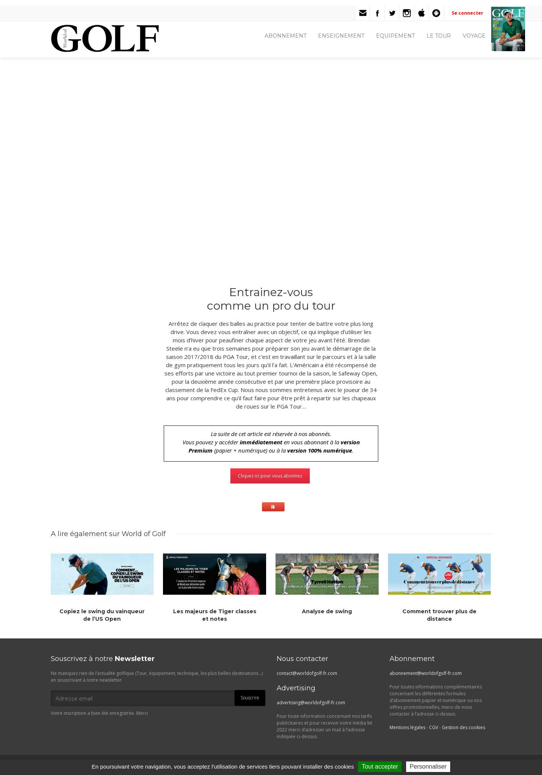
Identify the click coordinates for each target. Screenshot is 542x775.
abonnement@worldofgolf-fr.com (426, 673)
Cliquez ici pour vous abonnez (270, 476)
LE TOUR (438, 35)
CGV (433, 727)
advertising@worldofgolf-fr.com (311, 702)
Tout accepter (380, 766)
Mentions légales (407, 727)
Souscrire (250, 697)
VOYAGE (474, 35)
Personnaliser (428, 766)
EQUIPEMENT (395, 35)
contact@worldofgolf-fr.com (307, 673)
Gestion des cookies (463, 727)
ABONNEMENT (285, 35)
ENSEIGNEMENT (341, 35)
